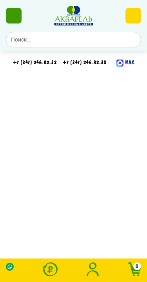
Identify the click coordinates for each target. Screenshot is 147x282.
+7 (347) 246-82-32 (34, 62)
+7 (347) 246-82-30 (84, 62)
